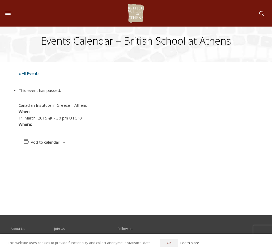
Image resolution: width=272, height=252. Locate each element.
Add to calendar (45, 142)
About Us (18, 228)
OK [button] (169, 242)
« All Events (29, 73)
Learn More (189, 242)
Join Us (59, 228)
